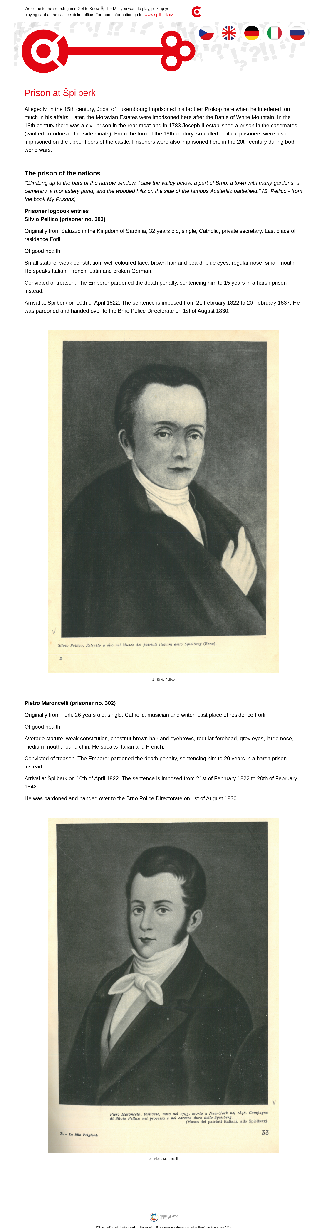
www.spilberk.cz (159, 14)
